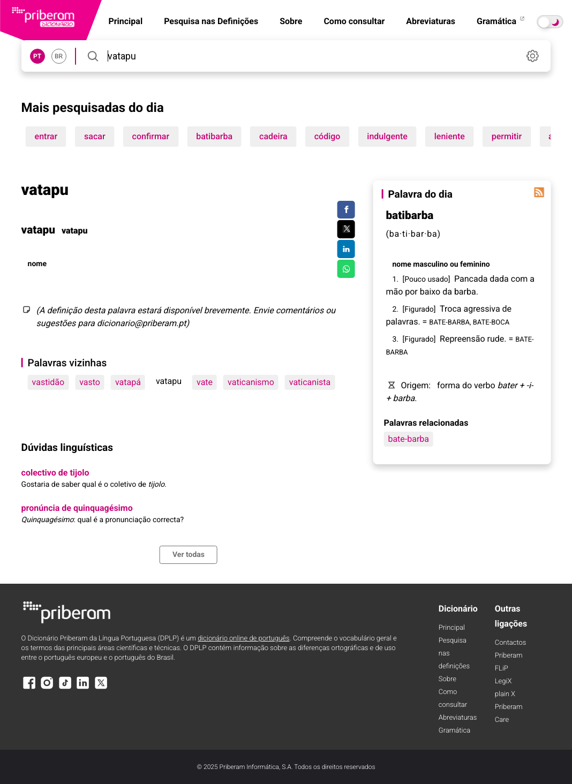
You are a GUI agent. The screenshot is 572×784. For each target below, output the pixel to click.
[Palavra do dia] (538, 192)
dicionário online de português (243, 639)
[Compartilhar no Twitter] (346, 229)
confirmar (151, 136)
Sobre (291, 21)
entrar (46, 136)
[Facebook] (29, 688)
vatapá (128, 382)
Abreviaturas (430, 21)
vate (205, 382)
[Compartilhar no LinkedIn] (346, 249)
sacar (95, 136)
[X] (101, 688)
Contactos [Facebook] (510, 643)
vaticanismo (251, 382)
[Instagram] (47, 688)
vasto (89, 382)
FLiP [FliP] (501, 669)
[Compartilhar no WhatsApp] (346, 269)
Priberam (509, 656)
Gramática (501, 21)
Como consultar (354, 21)
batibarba (214, 136)
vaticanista (309, 382)
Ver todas (188, 555)
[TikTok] (65, 688)
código (327, 136)
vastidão (48, 382)
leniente (449, 136)
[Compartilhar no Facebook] (346, 210)
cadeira (273, 136)
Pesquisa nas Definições (211, 21)
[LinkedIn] (83, 688)
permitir (507, 136)
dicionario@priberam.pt (141, 323)
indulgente (387, 136)
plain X (505, 694)
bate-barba (408, 439)
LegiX (503, 681)
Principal (452, 628)
